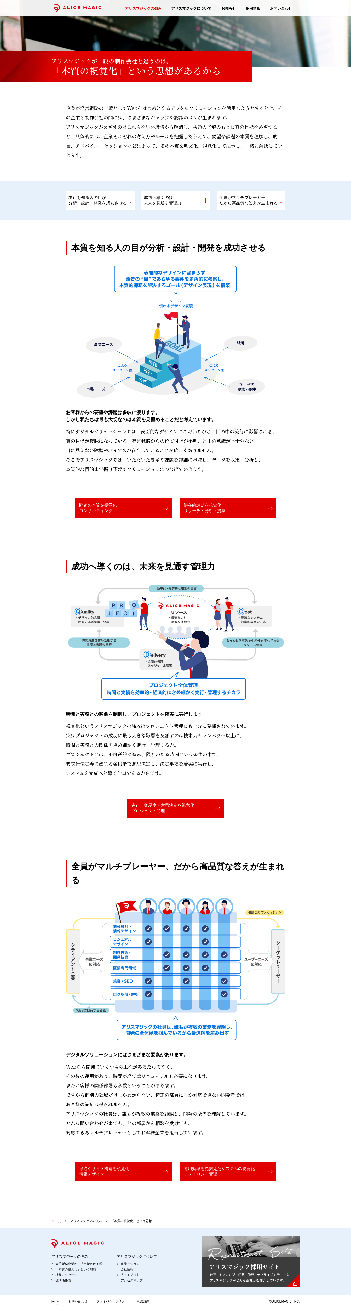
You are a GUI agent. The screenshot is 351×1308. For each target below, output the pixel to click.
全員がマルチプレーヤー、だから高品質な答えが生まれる (248, 200)
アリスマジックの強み (143, 8)
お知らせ (228, 8)
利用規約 (143, 1301)
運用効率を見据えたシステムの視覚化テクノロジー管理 (219, 1171)
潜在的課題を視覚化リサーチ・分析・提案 (205, 508)
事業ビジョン (130, 1264)
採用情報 (253, 8)
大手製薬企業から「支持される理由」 (82, 1264)
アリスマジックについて (191, 8)
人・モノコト (130, 1275)
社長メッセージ (66, 1275)
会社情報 (127, 1269)
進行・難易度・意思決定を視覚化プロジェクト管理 (162, 808)
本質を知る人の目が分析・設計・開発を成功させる (97, 200)
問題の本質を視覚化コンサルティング (98, 508)
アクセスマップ (132, 1280)
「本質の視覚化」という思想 (75, 1269)
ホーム (56, 1221)
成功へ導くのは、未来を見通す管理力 (162, 200)
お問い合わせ (281, 8)
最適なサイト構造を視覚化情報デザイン (104, 1171)
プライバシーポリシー (112, 1301)
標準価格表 (63, 1280)
